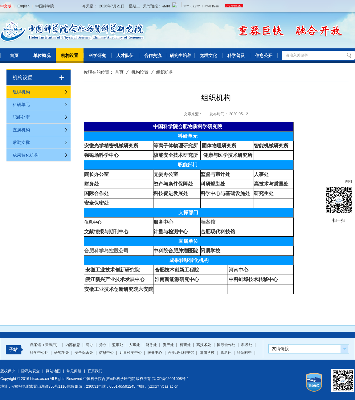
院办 (90, 345)
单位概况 (42, 55)
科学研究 (97, 55)
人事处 (135, 345)
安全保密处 (84, 352)
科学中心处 (39, 352)
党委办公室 (165, 174)
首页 (14, 55)
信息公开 (263, 55)
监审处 (118, 345)
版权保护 (7, 371)
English (23, 6)
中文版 (5, 6)
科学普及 (236, 55)
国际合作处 (226, 345)
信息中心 (92, 222)
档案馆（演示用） (45, 345)
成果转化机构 (26, 155)
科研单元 (21, 104)
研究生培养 (180, 55)
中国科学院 (44, 6)
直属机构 (21, 129)
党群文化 (208, 55)
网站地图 (53, 371)
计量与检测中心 (170, 231)
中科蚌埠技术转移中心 (253, 279)
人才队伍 (125, 55)
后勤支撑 (21, 142)
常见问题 (74, 371)
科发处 (247, 345)
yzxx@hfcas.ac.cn (163, 386)
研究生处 (62, 352)
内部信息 (73, 345)
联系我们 (95, 371)
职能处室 (21, 117)
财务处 (152, 345)
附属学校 (210, 250)
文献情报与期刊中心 (106, 231)
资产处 (169, 345)
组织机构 (21, 91)
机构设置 (69, 55)
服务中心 (155, 352)
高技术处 (204, 345)
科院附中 (245, 352)
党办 (103, 345)
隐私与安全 (30, 371)
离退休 (226, 352)
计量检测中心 (131, 352)
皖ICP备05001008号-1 (170, 379)
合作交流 (152, 55)
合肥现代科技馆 (218, 231)
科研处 (186, 345)
